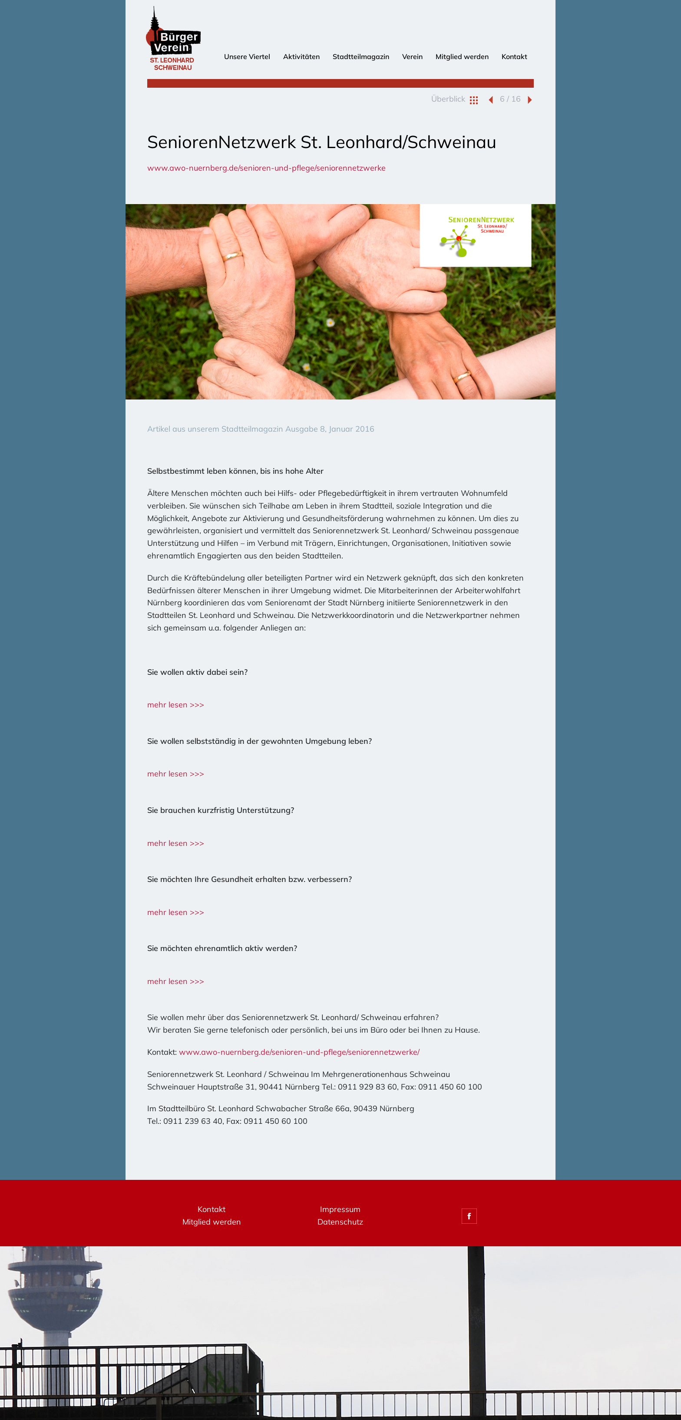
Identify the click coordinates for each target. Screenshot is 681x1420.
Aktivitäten (301, 56)
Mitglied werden (462, 56)
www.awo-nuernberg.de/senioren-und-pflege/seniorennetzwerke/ (299, 1052)
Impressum (340, 1209)
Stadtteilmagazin (361, 56)
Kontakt (514, 56)
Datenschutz (340, 1222)
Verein (412, 56)
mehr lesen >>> (175, 705)
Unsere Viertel (247, 56)
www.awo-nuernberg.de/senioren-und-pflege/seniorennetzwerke (266, 168)
